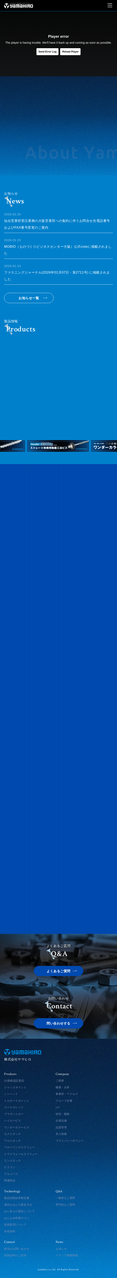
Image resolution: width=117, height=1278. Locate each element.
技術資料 (9, 1231)
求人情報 (61, 1134)
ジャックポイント (15, 1087)
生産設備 (61, 1120)
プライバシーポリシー (70, 1140)
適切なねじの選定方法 (18, 1204)
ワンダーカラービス (16, 1127)
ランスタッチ (12, 1160)
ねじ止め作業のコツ (16, 1218)
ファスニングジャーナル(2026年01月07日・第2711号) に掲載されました (58, 272)
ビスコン (9, 1167)
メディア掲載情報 (67, 1255)
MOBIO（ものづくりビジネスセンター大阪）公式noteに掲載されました (58, 246)
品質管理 (61, 1127)
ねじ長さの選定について (19, 1211)
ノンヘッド (11, 1094)
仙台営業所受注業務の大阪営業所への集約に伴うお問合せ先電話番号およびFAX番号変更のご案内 (58, 220)
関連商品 (9, 1180)
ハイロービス (12, 1120)
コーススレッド (14, 1107)
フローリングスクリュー (19, 1147)
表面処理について (15, 1224)
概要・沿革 (63, 1087)
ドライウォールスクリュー (21, 1154)
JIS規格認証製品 (14, 1080)
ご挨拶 (60, 1080)
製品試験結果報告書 (16, 1198)
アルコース (11, 1174)
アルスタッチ (12, 1140)
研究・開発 (63, 1114)
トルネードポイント (16, 1100)
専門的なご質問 (65, 1204)
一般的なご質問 (65, 1198)
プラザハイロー (14, 1114)
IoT (58, 1107)
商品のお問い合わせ (16, 1249)
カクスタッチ (12, 1134)
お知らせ (61, 1249)
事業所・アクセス (67, 1094)
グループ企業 (64, 1100)
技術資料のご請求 (15, 1255)
